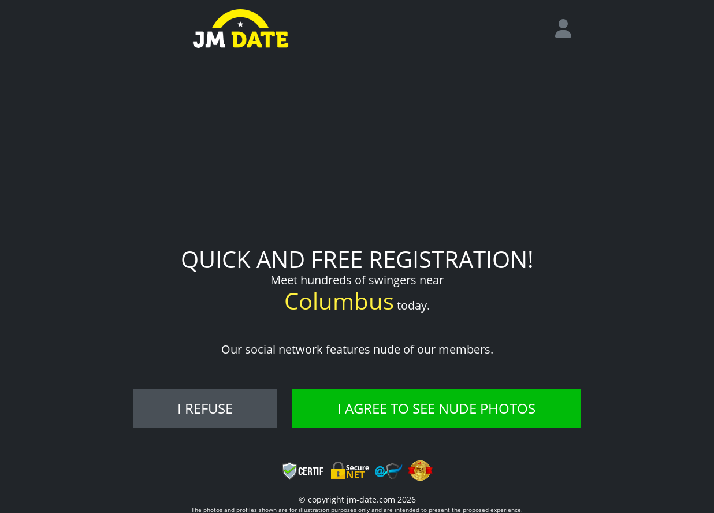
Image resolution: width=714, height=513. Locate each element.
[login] (568, 29)
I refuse (205, 408)
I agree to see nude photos (436, 408)
